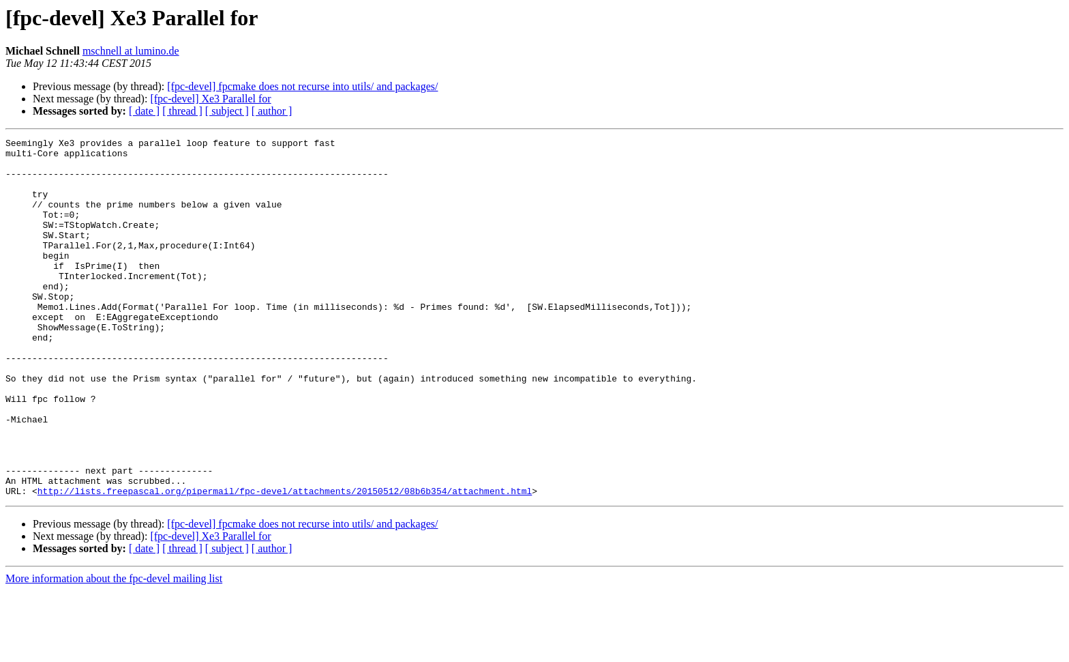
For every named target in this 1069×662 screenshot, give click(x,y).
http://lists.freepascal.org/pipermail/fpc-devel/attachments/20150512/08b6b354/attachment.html (284, 562)
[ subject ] (227, 111)
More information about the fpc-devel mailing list (113, 650)
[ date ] (144, 111)
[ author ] (272, 111)
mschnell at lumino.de (130, 51)
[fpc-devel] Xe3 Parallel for (210, 98)
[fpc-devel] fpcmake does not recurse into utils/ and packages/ (302, 86)
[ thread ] (182, 111)
